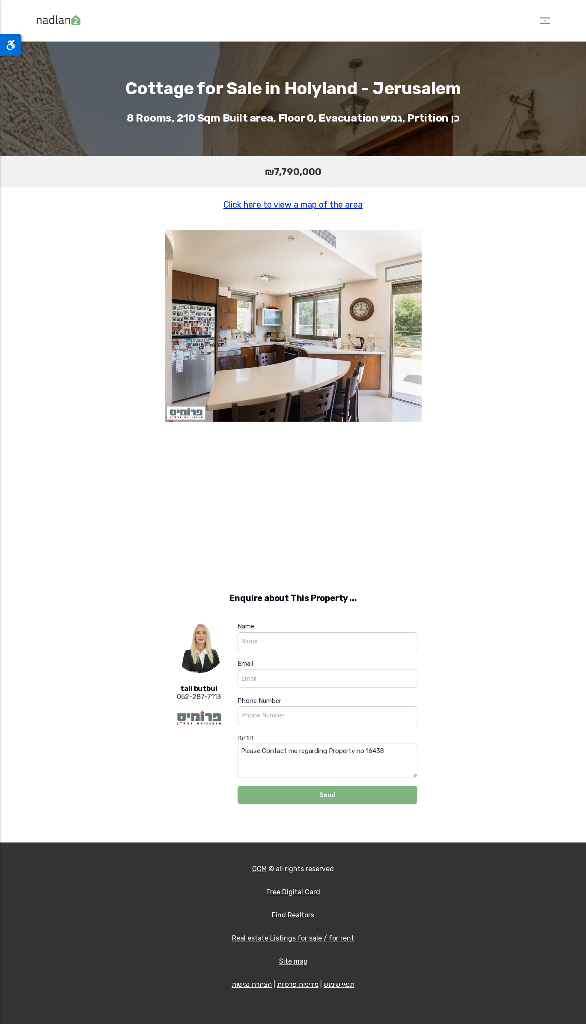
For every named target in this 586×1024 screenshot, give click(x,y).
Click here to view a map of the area (293, 204)
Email (245, 663)
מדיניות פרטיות (297, 984)
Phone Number (259, 701)
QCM (259, 869)
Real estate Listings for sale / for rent (293, 938)
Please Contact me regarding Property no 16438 (327, 760)
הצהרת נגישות (252, 984)
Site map (293, 961)
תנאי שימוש (339, 984)
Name (246, 626)
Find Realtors (293, 915)
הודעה (245, 737)
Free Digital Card (293, 892)
